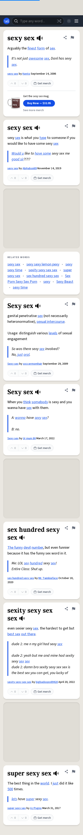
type (42, 137)
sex (52, 48)
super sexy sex (16, 808)
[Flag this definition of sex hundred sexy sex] (73, 528)
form (41, 48)
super (30, 799)
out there (28, 634)
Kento (26, 74)
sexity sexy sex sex (42, 270)
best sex (13, 634)
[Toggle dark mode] (69, 21)
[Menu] (76, 21)
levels (53, 333)
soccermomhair (32, 364)
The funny (15, 547)
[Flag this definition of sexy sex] (72, 37)
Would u (18, 153)
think (27, 402)
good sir (18, 159)
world (44, 783)
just (20, 354)
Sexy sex (13, 364)
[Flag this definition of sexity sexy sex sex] (73, 608)
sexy (46, 281)
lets (14, 799)
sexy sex (12, 74)
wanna (20, 417)
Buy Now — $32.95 (39, 103)
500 (10, 789)
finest (31, 48)
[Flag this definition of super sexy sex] (73, 771)
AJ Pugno (36, 808)
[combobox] (38, 21)
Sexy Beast (64, 281)
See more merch (33, 110)
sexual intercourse (51, 321)
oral (27, 354)
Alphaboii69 (30, 168)
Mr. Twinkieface (48, 578)
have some (43, 153)
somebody (40, 402)
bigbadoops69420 (47, 682)
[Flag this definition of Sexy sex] (73, 304)
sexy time (20, 287)
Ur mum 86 (29, 438)
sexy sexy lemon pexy (42, 264)
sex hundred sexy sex (42, 275)
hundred (36, 563)
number (37, 547)
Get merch (42, 83)
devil (27, 547)
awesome (36, 58)
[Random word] (59, 21)
